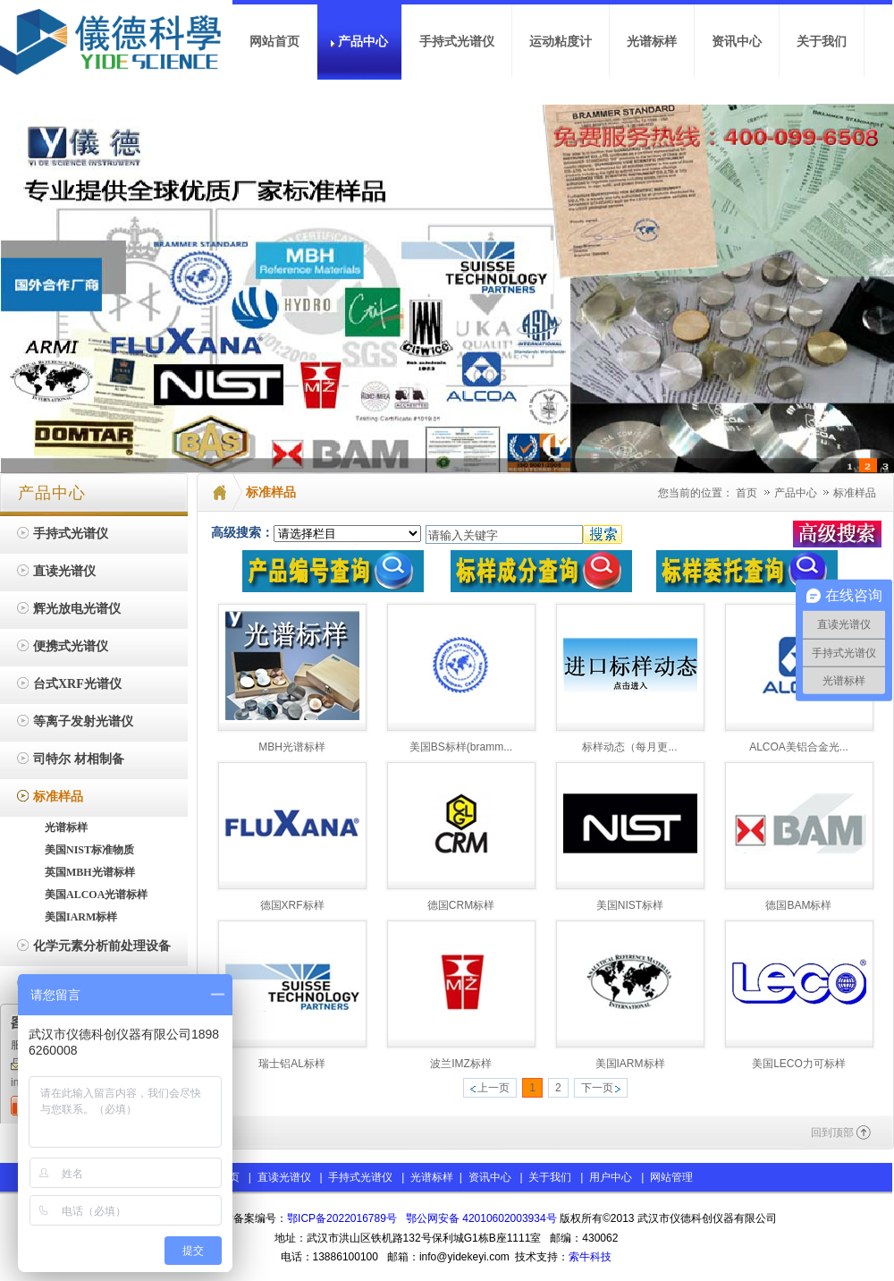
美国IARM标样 (630, 1063)
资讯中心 (489, 1177)
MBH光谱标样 (291, 747)
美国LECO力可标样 (799, 1063)
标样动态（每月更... (629, 747)
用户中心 (610, 1177)
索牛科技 (590, 1257)
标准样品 (854, 493)
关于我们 (549, 1177)
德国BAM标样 (798, 905)
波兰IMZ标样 (461, 1063)
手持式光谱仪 (360, 1177)
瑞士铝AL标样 (291, 1063)
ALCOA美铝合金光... (798, 747)
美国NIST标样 (629, 905)
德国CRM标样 (460, 905)
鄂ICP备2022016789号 (342, 1218)
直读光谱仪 (284, 1177)
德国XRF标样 (292, 905)
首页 (746, 493)
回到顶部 (832, 1132)
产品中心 (797, 493)
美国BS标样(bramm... (460, 747)
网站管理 (671, 1177)
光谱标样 (430, 1177)
